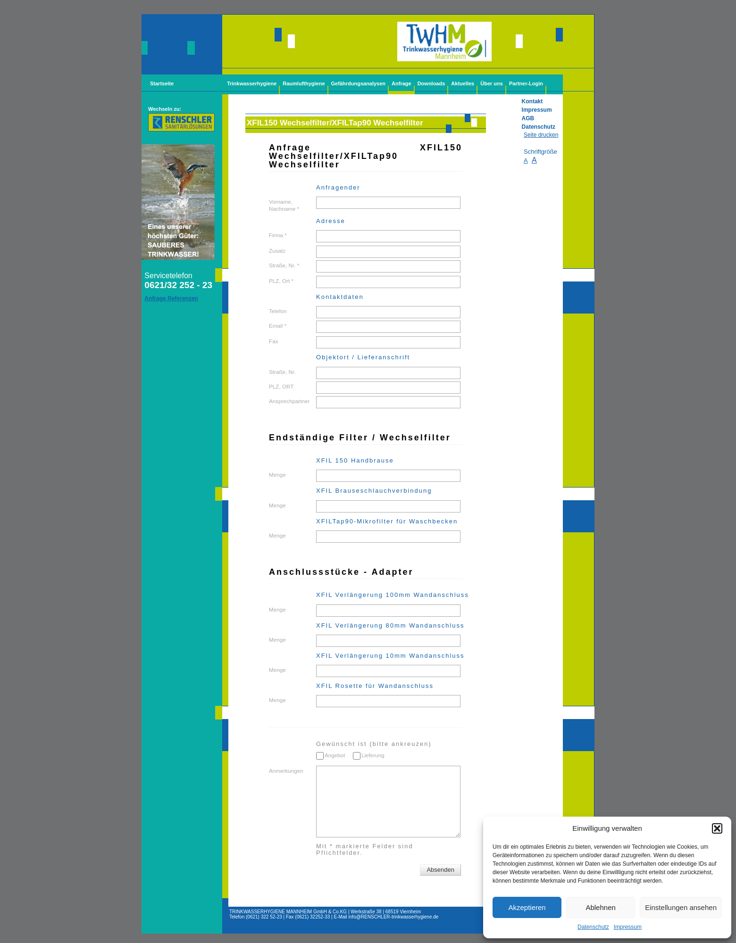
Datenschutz (593, 927)
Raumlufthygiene (304, 83)
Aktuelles (462, 83)
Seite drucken (541, 135)
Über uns (491, 83)
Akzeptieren (526, 907)
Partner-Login (526, 83)
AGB (528, 118)
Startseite (162, 83)
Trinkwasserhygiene (251, 83)
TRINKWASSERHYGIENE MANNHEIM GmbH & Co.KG (288, 911)
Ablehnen (600, 907)
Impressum (628, 927)
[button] (717, 828)
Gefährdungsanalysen (358, 83)
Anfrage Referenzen (171, 298)
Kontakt (532, 101)
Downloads (431, 83)
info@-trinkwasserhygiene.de (394, 916)
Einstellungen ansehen (681, 907)
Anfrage (401, 83)
